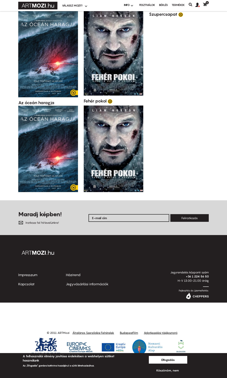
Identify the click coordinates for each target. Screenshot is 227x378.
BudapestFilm (129, 332)
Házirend (73, 275)
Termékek (178, 5)
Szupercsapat (163, 14)
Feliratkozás (189, 218)
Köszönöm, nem (167, 370)
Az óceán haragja (36, 102)
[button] (199, 4)
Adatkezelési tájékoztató (160, 332)
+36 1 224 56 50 (197, 276)
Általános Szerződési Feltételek (93, 332)
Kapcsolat (26, 284)
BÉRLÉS (163, 5)
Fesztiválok (147, 5)
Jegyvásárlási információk (87, 284)
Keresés (192, 5)
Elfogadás (168, 359)
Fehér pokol (95, 100)
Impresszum (27, 275)
